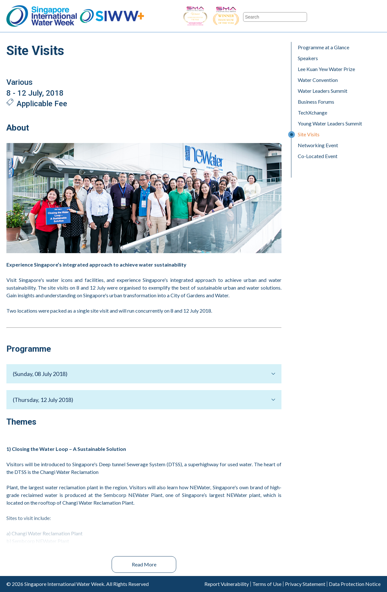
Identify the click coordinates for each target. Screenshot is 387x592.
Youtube (357, 16)
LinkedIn (375, 16)
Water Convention (318, 80)
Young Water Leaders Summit (330, 123)
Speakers (308, 58)
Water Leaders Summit (322, 91)
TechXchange (312, 112)
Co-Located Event (317, 156)
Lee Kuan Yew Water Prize (326, 69)
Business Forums (316, 102)
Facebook (321, 16)
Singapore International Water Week (41, 16)
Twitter (339, 16)
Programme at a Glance (323, 47)
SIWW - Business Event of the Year (195, 16)
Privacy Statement (305, 584)
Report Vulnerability (226, 584)
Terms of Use (266, 584)
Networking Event (318, 145)
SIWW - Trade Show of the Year (243, 16)
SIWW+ (112, 16)
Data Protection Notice (355, 584)
